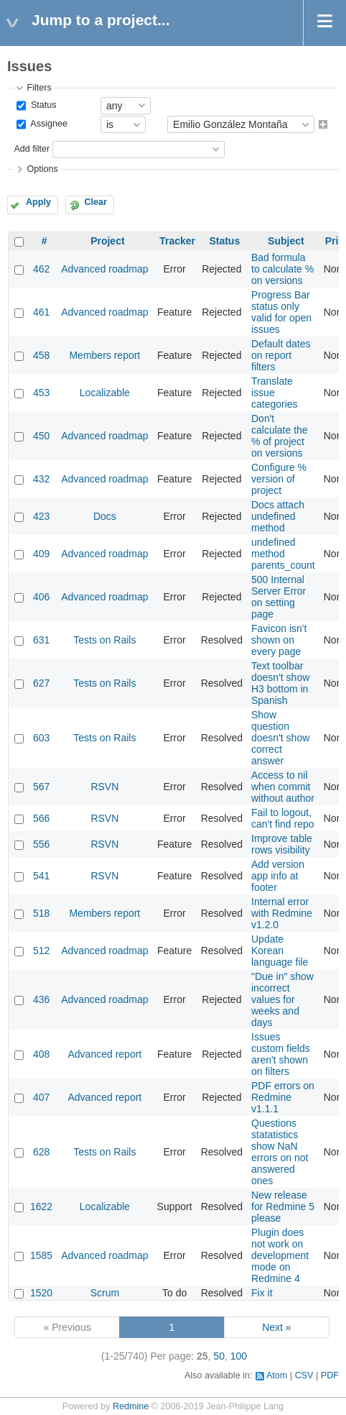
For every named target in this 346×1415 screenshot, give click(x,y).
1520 (41, 1293)
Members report (104, 355)
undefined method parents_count (283, 553)
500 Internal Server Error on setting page (278, 597)
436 (41, 999)
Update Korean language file (279, 950)
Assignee (47, 124)
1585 (41, 1255)
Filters (39, 88)
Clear (95, 202)
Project (107, 241)
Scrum (104, 1293)
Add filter (32, 149)
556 (41, 844)
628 (41, 1152)
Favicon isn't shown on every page (279, 640)
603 (41, 737)
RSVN (104, 786)
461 (41, 312)
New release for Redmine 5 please (282, 1206)
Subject (286, 241)
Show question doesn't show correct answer (280, 737)
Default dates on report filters (281, 355)
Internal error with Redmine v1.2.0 (281, 913)
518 (41, 913)
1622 (41, 1206)
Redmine (131, 1406)
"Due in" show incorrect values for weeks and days (282, 999)
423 (41, 516)
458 (41, 355)
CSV (304, 1375)
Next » (276, 1327)
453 (41, 392)
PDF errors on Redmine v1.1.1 (282, 1097)
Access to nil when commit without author (282, 786)
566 (41, 818)
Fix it (262, 1293)
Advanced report (105, 1054)
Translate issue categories (274, 392)
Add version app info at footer (277, 875)
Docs (104, 516)
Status (42, 105)
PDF (330, 1375)
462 (41, 269)
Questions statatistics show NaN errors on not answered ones (279, 1151)
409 (41, 553)
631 (41, 640)
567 (41, 786)
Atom (276, 1375)
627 (41, 683)
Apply (38, 202)
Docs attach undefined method (277, 516)
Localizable (105, 392)
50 (219, 1356)
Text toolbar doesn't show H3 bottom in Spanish (280, 683)
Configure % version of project (279, 479)
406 (41, 597)
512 (41, 950)
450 (41, 435)
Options (42, 169)
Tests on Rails (104, 640)
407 (41, 1097)
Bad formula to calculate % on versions (282, 269)
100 (238, 1356)
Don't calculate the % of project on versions (279, 436)
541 (41, 875)
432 (41, 479)
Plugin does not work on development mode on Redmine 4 (280, 1255)
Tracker (177, 241)
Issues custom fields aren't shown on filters (280, 1054)
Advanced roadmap (104, 269)
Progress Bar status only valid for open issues (281, 312)
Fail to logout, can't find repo (282, 818)
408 (41, 1054)
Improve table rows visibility (281, 844)
